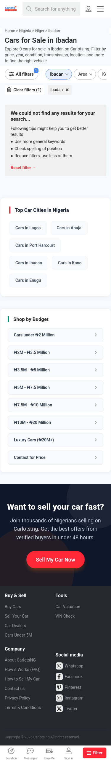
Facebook (69, 676)
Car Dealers (15, 625)
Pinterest (68, 687)
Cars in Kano (69, 262)
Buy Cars (13, 606)
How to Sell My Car (22, 679)
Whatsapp (69, 666)
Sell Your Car (16, 616)
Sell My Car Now (55, 560)
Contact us (15, 688)
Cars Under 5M (18, 635)
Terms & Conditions (23, 707)
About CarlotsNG (20, 660)
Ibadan (56, 89)
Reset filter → (23, 167)
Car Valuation (68, 606)
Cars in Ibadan (28, 262)
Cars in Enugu (28, 280)
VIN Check (65, 616)
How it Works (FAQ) (23, 669)
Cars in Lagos (28, 227)
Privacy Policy (17, 698)
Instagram (69, 698)
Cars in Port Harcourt (35, 245)
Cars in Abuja (69, 227)
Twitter (67, 708)
